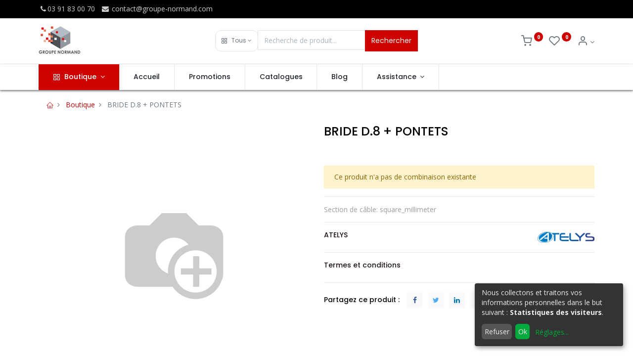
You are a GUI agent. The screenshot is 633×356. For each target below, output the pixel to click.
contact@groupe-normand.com (157, 8)
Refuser (497, 331)
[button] (236, 40)
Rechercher (391, 40)
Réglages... (552, 332)
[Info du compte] (585, 41)
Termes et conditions (362, 265)
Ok (522, 331)
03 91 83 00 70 (67, 8)
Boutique (80, 104)
